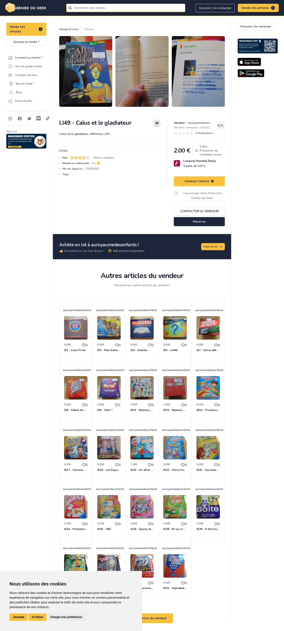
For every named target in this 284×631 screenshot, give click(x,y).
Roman (89, 29)
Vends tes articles (258, 8)
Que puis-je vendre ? (26, 42)
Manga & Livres (68, 29)
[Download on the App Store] (249, 62)
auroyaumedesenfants (201, 123)
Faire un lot (213, 247)
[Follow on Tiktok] (47, 118)
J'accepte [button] (18, 617)
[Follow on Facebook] (20, 118)
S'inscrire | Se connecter (215, 8)
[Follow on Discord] (39, 118)
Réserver (199, 221)
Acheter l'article (199, 181)
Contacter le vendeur (199, 211)
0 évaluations (204, 133)
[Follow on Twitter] (29, 118)
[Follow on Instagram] (10, 118)
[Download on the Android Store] (251, 73)
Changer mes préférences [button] (66, 617)
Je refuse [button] (37, 617)
